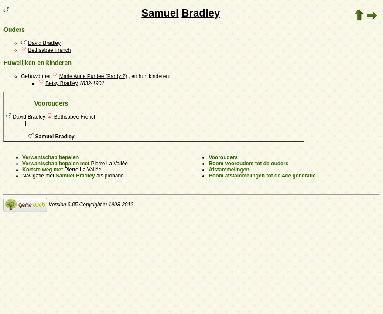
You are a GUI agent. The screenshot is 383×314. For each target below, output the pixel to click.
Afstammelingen (229, 170)
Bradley (200, 13)
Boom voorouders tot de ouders (248, 163)
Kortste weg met (42, 170)
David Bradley (44, 43)
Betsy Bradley (61, 83)
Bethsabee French (49, 50)
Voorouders (223, 157)
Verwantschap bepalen (50, 157)
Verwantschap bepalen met (55, 163)
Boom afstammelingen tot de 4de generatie (262, 176)
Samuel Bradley (75, 176)
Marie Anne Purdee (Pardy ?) (93, 76)
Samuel (159, 13)
